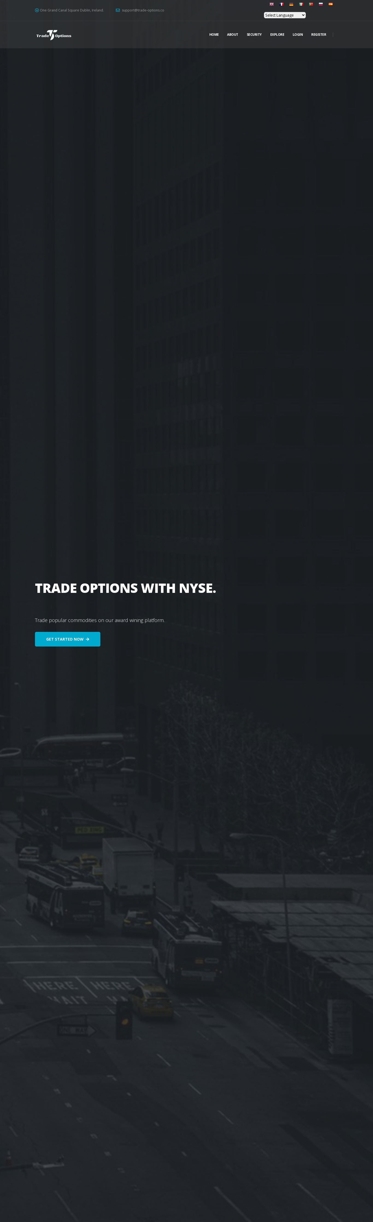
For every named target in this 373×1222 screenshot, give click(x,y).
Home (214, 34)
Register (318, 34)
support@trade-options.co (140, 10)
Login (298, 34)
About (232, 34)
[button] (266, 6)
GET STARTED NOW (67, 639)
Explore (277, 34)
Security (254, 34)
